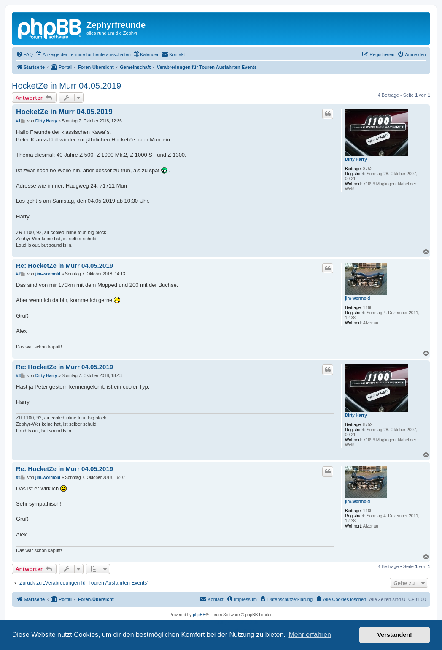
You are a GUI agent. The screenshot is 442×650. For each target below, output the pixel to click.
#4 (18, 477)
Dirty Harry (356, 159)
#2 (18, 274)
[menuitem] (24, 54)
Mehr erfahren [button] (309, 634)
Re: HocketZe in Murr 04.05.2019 (64, 265)
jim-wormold (357, 298)
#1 (18, 121)
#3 (18, 375)
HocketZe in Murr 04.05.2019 (66, 85)
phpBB (199, 614)
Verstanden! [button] (394, 634)
